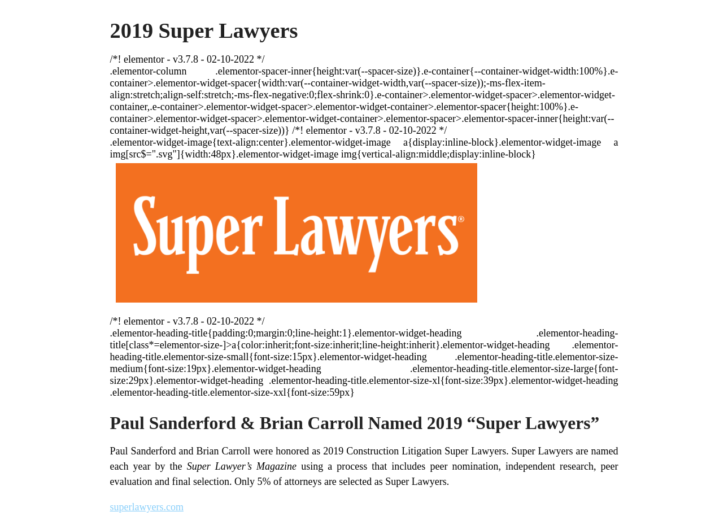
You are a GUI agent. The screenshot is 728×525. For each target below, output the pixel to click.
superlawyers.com (147, 507)
